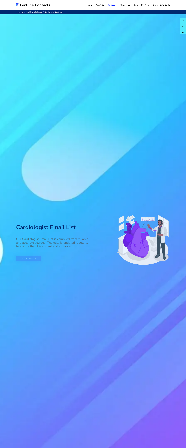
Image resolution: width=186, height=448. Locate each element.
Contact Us (125, 5)
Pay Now (145, 5)
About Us (100, 5)
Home (89, 5)
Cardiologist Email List (53, 12)
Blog (136, 5)
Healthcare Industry (34, 12)
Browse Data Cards (161, 5)
